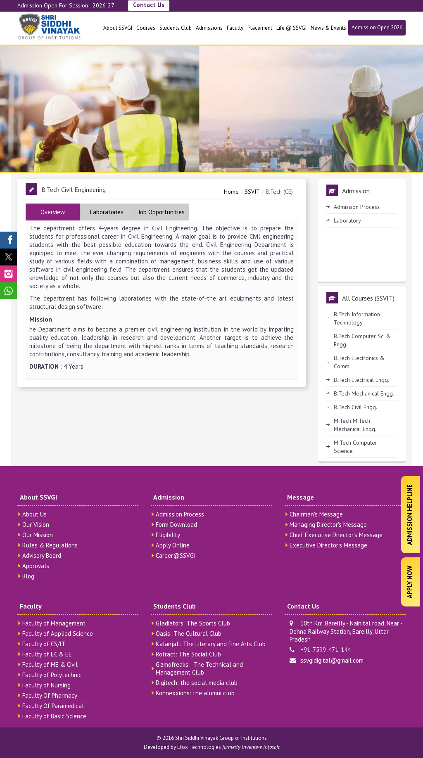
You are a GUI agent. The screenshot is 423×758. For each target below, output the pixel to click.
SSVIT (252, 191)
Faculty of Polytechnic (51, 675)
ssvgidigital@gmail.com (327, 660)
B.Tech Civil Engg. (355, 407)
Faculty (235, 27)
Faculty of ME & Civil (50, 664)
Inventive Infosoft (261, 747)
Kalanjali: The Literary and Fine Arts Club (211, 644)
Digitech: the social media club (197, 683)
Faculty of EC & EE (47, 654)
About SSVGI (117, 27)
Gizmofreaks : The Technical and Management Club (199, 668)
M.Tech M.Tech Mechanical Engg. (355, 425)
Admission (168, 497)
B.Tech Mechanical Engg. (364, 393)
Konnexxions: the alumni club (195, 693)
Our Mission (37, 535)
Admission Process (357, 207)
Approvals (35, 566)
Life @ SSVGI (291, 27)
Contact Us (148, 5)
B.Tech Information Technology (357, 318)
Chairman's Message (316, 514)
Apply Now (409, 582)
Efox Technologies (199, 747)
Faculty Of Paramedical (53, 706)
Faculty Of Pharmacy (49, 695)
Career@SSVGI (176, 555)
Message (300, 497)
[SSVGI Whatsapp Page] (8, 290)
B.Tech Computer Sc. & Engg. (362, 340)
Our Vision (35, 524)
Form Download (176, 524)
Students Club (175, 27)
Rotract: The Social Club (188, 654)
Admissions (209, 27)
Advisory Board (41, 555)
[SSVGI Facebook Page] (8, 240)
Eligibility (168, 535)
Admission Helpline (409, 514)
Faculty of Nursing (46, 685)
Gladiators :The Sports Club (193, 623)
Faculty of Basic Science (54, 716)
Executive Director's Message (328, 545)
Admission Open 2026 (377, 27)
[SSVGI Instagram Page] (8, 273)
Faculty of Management (54, 623)
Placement (259, 27)
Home (231, 191)
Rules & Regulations (50, 545)
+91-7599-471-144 (320, 650)
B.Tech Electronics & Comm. (359, 362)
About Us (34, 514)
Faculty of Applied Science (57, 633)
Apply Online (173, 545)
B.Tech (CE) (279, 191)
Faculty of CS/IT (44, 644)
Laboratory (347, 220)
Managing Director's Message (328, 524)
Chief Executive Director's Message (336, 535)
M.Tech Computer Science (355, 447)
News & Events (328, 27)
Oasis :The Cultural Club (188, 633)
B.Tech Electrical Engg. (361, 380)
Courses (145, 27)
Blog (28, 576)
